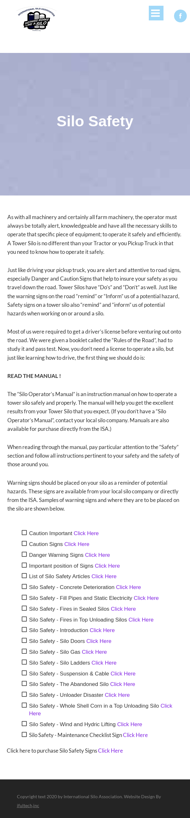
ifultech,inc (28, 805)
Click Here (86, 533)
